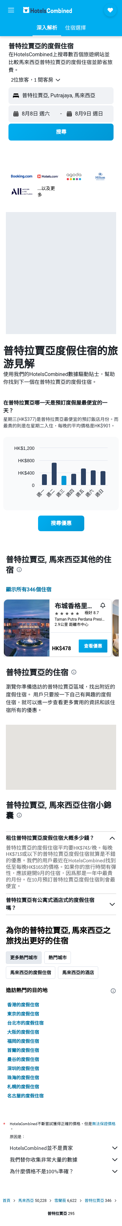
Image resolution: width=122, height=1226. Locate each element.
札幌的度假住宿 (23, 1086)
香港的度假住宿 (23, 1004)
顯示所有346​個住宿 (28, 589)
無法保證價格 (103, 1123)
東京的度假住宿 (23, 1014)
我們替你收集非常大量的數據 (64, 1160)
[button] (11, 10)
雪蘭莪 (60, 1200)
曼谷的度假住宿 (23, 1059)
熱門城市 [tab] (57, 957)
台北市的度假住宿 (25, 1023)
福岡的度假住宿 (23, 1041)
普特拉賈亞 (94, 1200)
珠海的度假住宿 (23, 1077)
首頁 (6, 1200)
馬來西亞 (26, 1200)
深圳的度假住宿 (23, 1068)
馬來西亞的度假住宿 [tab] (30, 972)
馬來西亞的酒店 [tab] (78, 972)
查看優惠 (93, 646)
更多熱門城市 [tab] (23, 957)
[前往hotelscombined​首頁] (47, 10)
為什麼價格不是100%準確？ (64, 1171)
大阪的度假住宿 (23, 1032)
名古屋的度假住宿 (25, 1095)
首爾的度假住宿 (23, 1050)
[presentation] (19, 570)
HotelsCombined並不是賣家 (64, 1148)
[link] (61, 523)
